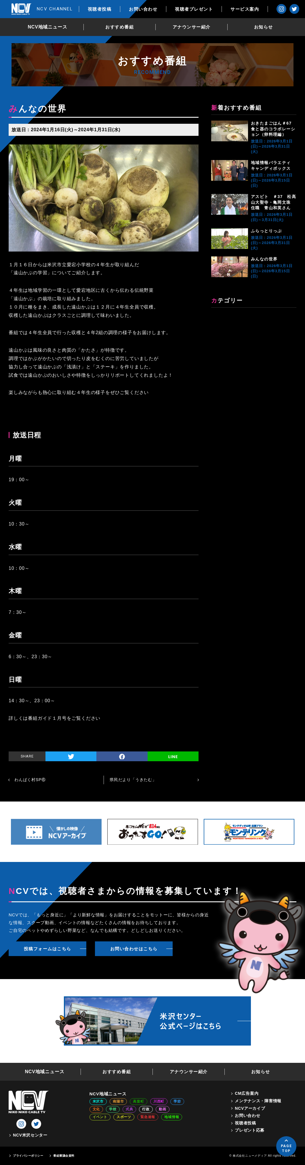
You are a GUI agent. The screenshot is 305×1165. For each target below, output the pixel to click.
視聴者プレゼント (194, 9)
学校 (113, 1109)
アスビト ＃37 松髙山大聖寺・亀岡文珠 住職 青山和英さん (273, 202)
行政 (146, 1109)
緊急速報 (147, 1117)
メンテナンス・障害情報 (258, 1101)
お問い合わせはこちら (134, 948)
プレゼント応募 (249, 1130)
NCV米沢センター (30, 1135)
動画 (162, 1109)
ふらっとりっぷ (266, 231)
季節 (177, 1101)
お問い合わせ (143, 9)
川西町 (158, 1101)
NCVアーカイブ (250, 1108)
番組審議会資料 (64, 1155)
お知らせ (263, 26)
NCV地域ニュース (47, 26)
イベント (100, 1117)
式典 (129, 1109)
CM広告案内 (246, 1093)
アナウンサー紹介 (192, 26)
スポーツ (124, 1117)
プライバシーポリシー (28, 1155)
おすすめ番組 (119, 26)
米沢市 (98, 1101)
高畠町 (138, 1101)
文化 (96, 1109)
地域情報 (171, 1117)
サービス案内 (244, 9)
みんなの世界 (264, 259)
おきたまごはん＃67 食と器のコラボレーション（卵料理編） (273, 129)
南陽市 (118, 1101)
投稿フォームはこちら (47, 948)
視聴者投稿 (100, 9)
